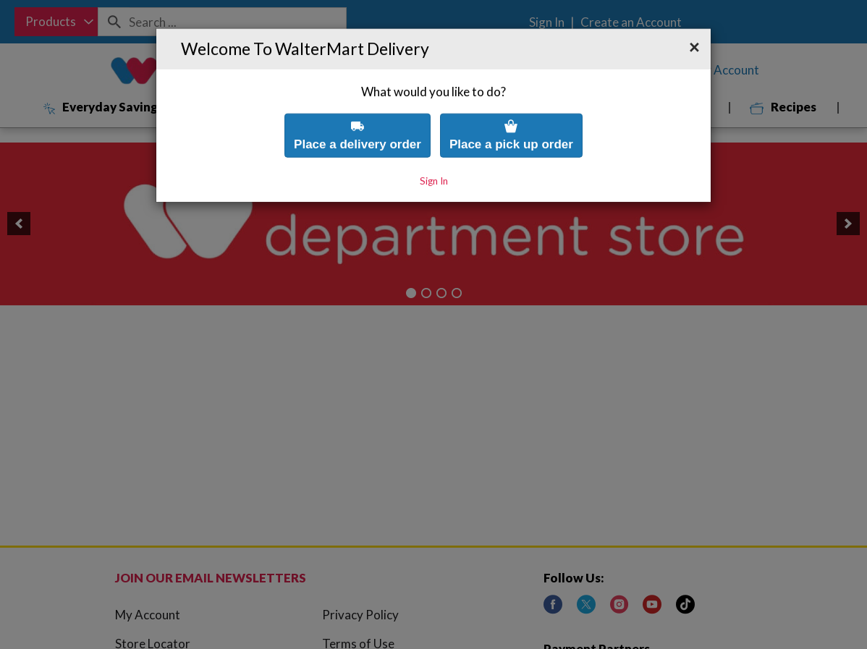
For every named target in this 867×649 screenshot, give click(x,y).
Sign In (434, 142)
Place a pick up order (511, 95)
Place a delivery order (357, 95)
